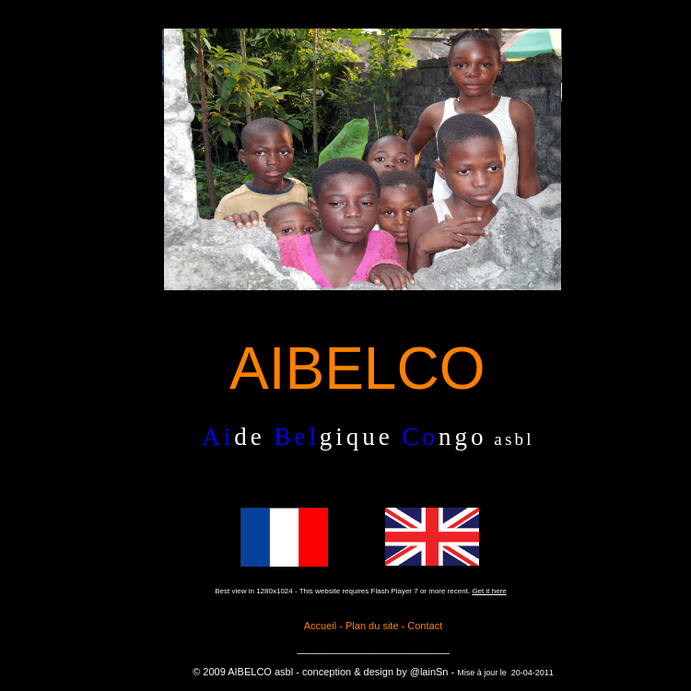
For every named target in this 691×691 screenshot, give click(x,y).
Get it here (489, 591)
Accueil (322, 625)
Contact (424, 625)
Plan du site (372, 625)
